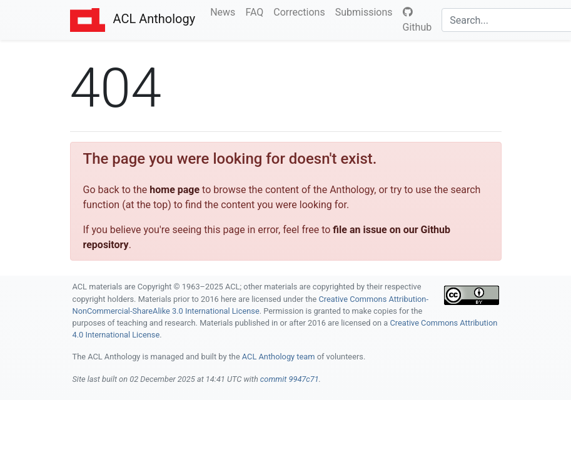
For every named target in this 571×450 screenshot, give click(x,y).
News (225, 11)
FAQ (256, 11)
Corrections (301, 11)
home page (174, 190)
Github (417, 20)
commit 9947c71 (289, 379)
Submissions (366, 11)
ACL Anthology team (278, 356)
